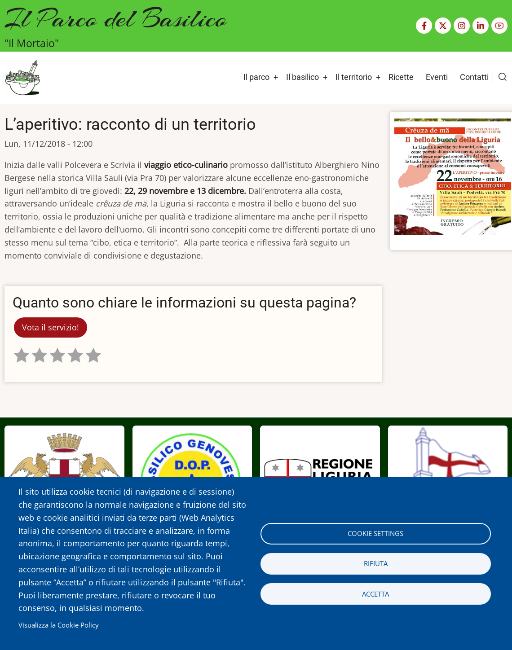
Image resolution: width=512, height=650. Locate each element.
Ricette (401, 77)
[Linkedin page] (480, 26)
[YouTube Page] (499, 26)
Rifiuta (376, 563)
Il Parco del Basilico (115, 18)
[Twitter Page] (443, 26)
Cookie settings (375, 533)
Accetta (375, 593)
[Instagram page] (462, 26)
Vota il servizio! (50, 327)
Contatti (474, 77)
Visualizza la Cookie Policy (58, 624)
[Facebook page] (424, 26)
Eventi (437, 77)
